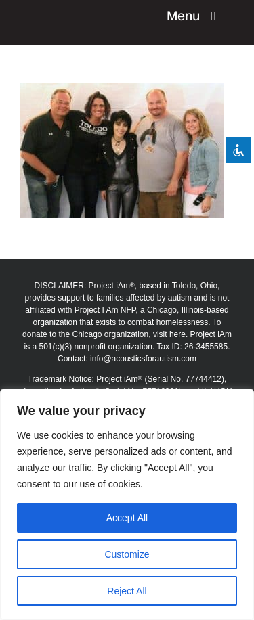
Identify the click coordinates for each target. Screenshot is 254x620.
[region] (127, 504)
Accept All (127, 517)
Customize (126, 554)
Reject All (126, 590)
